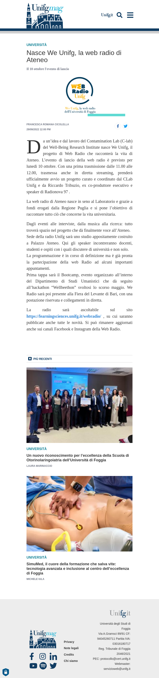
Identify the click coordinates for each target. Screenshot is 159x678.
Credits (69, 654)
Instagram (43, 656)
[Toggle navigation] (130, 15)
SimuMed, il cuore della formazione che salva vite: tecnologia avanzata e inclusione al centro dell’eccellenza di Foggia (77, 568)
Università (36, 45)
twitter (54, 665)
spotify (43, 665)
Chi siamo (71, 661)
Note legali (71, 648)
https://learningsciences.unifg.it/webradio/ (63, 316)
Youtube (33, 665)
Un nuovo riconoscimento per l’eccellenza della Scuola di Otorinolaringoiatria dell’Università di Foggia (77, 457)
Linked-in (54, 656)
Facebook (33, 656)
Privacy (69, 641)
